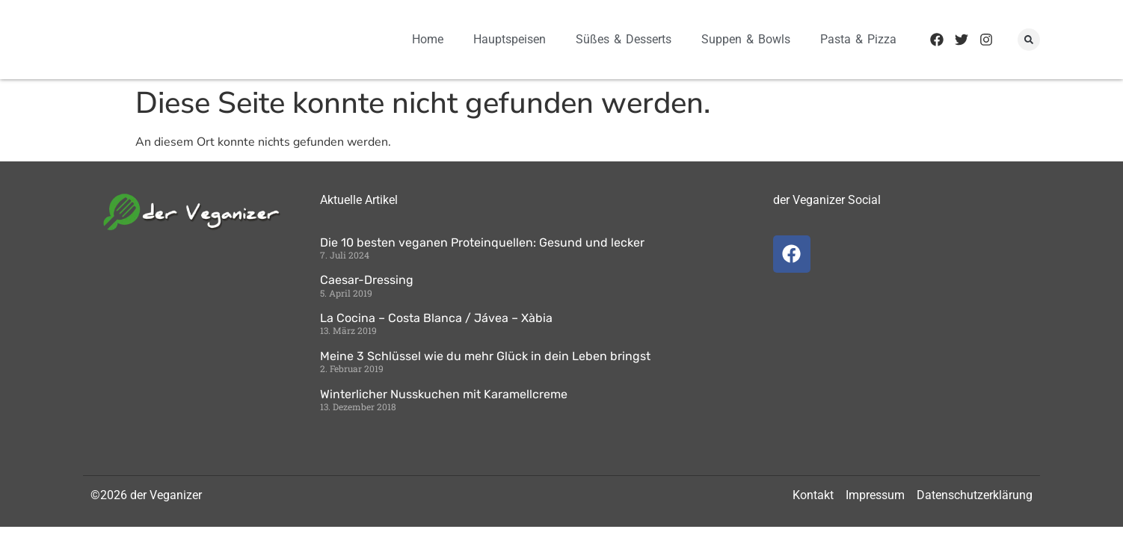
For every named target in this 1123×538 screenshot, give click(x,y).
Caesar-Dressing (366, 280)
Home (427, 39)
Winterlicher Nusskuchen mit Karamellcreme (443, 394)
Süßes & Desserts (623, 39)
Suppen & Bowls (745, 39)
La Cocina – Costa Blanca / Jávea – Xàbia (436, 318)
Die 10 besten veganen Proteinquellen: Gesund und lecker (482, 242)
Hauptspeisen (509, 39)
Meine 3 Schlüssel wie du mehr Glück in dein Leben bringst (485, 356)
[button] (1029, 39)
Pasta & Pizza (858, 39)
